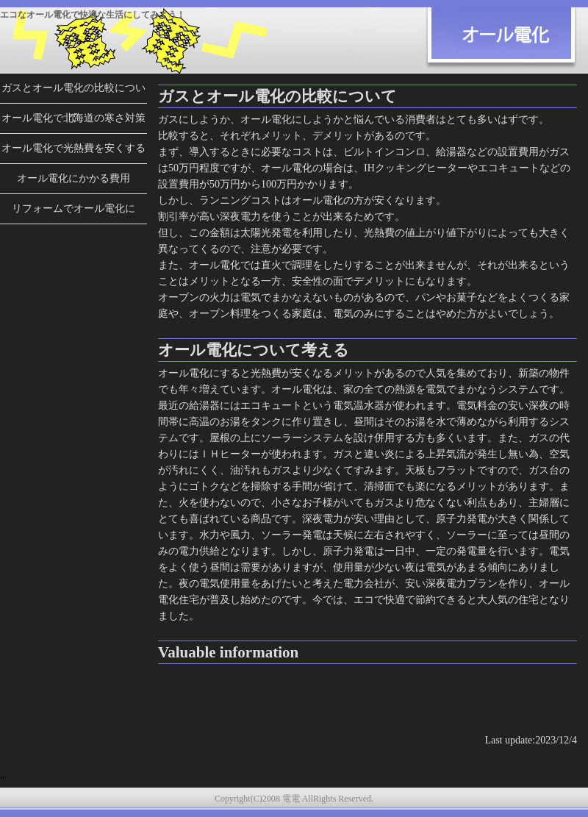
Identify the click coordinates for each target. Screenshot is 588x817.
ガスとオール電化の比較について (73, 92)
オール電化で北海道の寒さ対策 (73, 118)
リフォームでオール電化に (73, 208)
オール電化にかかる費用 (73, 178)
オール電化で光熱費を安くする (73, 148)
